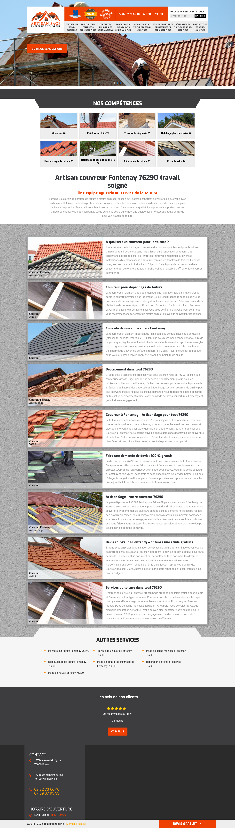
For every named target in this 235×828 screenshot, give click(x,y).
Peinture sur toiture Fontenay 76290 (68, 650)
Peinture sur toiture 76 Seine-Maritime (88, 27)
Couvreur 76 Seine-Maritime (72, 27)
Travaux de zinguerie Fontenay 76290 (114, 653)
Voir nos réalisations (47, 48)
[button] (114, 83)
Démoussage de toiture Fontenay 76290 (67, 664)
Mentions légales (76, 823)
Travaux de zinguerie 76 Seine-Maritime (105, 27)
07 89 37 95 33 (153, 14)
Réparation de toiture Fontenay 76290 (163, 664)
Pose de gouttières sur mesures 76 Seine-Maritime (163, 27)
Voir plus (117, 731)
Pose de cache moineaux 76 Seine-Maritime (123, 27)
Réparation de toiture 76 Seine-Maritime (183, 27)
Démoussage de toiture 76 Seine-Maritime (142, 27)
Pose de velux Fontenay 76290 (66, 672)
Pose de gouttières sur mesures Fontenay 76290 (115, 664)
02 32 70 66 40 (129, 14)
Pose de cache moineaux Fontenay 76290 (166, 653)
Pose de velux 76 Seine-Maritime (200, 27)
